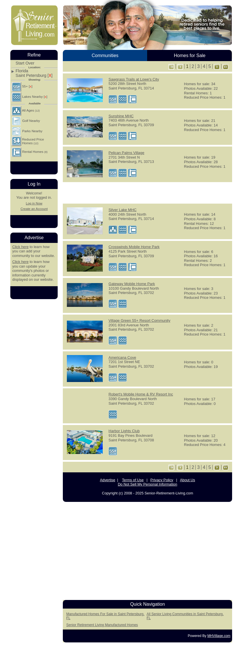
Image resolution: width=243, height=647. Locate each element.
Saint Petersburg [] (34, 75)
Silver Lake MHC (122, 210)
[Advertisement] (147, 192)
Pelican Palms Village (126, 153)
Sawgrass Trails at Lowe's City (133, 79)
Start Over (24, 63)
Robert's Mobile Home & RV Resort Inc (140, 394)
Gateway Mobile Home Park (131, 284)
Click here (20, 247)
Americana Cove (122, 357)
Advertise (107, 480)
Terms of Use (132, 480)
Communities (105, 55)
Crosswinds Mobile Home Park (134, 247)
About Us (187, 480)
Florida (21, 71)
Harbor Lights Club (123, 431)
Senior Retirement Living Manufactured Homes (102, 625)
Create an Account (34, 209)
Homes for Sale (189, 55)
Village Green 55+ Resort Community (139, 320)
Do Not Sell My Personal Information (147, 484)
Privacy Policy (161, 480)
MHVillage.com (218, 636)
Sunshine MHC (120, 116)
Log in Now (34, 203)
